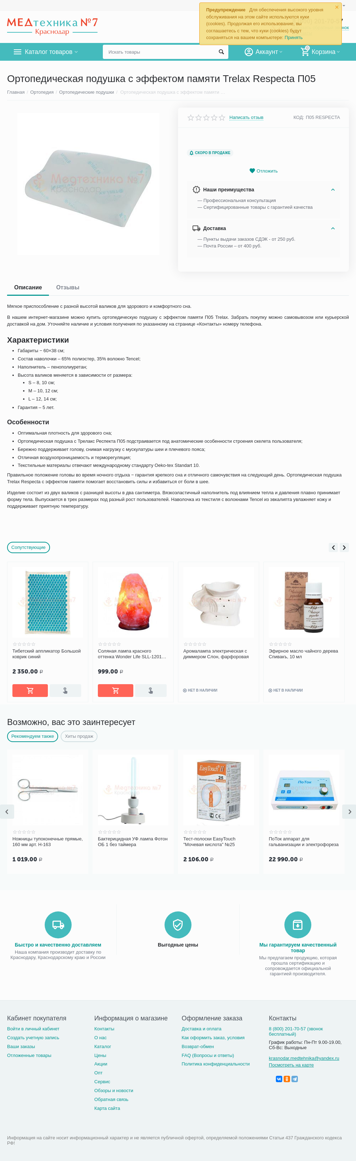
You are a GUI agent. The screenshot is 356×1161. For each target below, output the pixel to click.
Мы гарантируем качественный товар (297, 946)
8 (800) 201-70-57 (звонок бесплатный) (296, 1030)
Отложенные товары (29, 1054)
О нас (100, 1036)
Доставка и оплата (201, 1027)
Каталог (102, 1045)
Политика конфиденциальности (216, 1062)
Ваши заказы (21, 1045)
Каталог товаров (49, 52)
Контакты (104, 1027)
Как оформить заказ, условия (213, 1036)
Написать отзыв (246, 117)
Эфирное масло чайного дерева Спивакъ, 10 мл (303, 653)
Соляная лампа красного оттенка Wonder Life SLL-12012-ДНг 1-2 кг (132, 654)
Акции (100, 1062)
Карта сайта (107, 1107)
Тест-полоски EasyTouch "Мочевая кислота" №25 (209, 840)
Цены (100, 1054)
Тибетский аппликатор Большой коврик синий (46, 653)
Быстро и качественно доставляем (58, 943)
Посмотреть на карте (291, 1063)
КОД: (299, 117)
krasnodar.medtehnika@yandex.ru (304, 1056)
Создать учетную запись (33, 1036)
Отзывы (67, 287)
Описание (28, 287)
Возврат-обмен (198, 1045)
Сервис (102, 1080)
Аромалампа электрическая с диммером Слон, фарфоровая (216, 653)
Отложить (263, 171)
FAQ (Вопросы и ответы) (208, 1054)
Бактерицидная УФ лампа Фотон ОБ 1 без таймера (133, 840)
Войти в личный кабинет (33, 1027)
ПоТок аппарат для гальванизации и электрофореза (304, 840)
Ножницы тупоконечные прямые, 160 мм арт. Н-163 (47, 840)
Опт (98, 1071)
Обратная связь (111, 1098)
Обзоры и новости (113, 1089)
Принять (294, 37)
